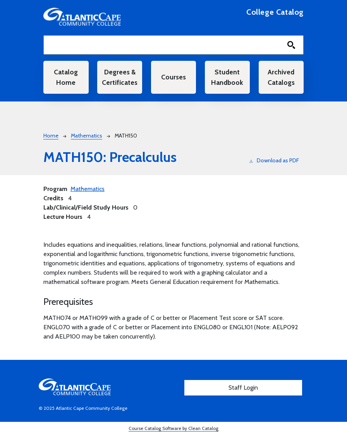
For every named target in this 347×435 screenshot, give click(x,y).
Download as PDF (274, 160)
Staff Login (243, 387)
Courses (173, 77)
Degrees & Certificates (119, 77)
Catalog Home (66, 77)
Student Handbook (227, 77)
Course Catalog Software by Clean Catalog (173, 428)
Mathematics (86, 135)
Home (50, 135)
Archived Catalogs (281, 77)
